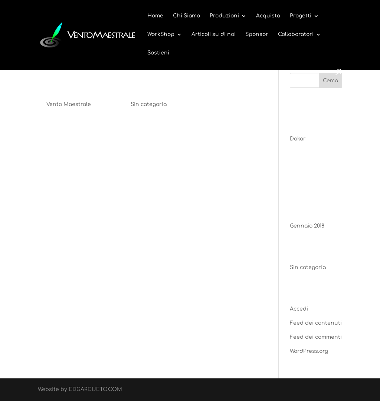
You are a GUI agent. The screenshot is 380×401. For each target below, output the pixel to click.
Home (155, 16)
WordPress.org (309, 351)
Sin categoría (149, 104)
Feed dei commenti (316, 337)
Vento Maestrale (68, 104)
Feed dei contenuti (316, 323)
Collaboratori (296, 34)
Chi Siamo (186, 16)
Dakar (57, 84)
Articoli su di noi (213, 34)
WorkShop (160, 34)
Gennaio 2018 (307, 226)
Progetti (300, 16)
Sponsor (256, 34)
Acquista (268, 16)
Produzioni (224, 16)
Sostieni (158, 53)
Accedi (299, 309)
